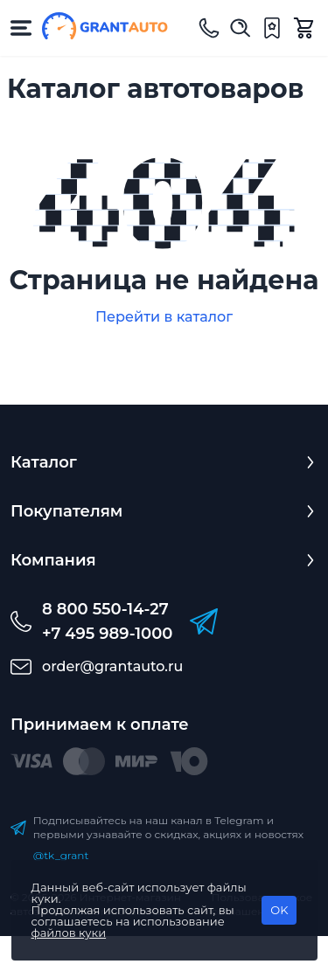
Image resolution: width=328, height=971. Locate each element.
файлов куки (69, 933)
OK (279, 910)
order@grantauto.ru (112, 666)
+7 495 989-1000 (107, 633)
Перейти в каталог (164, 317)
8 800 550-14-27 (105, 609)
